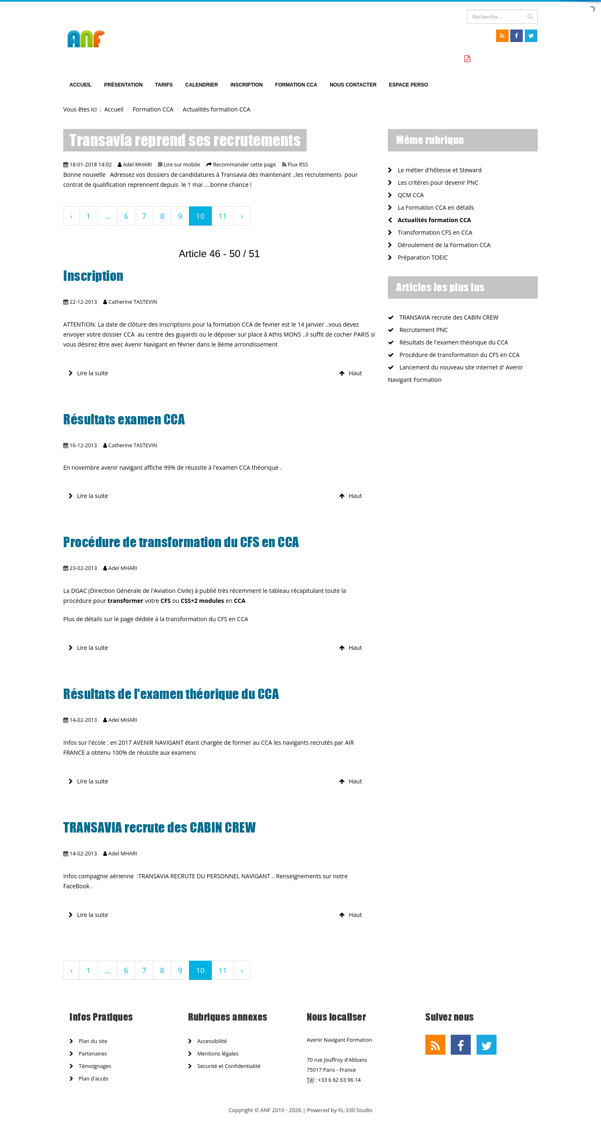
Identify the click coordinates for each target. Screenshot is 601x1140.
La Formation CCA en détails (431, 207)
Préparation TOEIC (418, 257)
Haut (350, 373)
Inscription (247, 85)
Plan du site (88, 1041)
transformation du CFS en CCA (208, 619)
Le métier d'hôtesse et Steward (435, 170)
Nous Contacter (353, 85)
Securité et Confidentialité (224, 1066)
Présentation (123, 85)
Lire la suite (88, 373)
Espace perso (408, 85)
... (107, 216)
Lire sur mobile (182, 164)
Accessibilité (207, 1041)
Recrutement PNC (418, 330)
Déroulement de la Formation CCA (439, 245)
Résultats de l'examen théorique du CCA (171, 694)
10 (200, 216)
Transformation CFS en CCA (430, 232)
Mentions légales (213, 1053)
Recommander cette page (244, 164)
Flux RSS (298, 164)
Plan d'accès (89, 1078)
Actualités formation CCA (429, 220)
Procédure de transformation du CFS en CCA (181, 542)
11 (223, 216)
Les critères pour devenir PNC (433, 182)
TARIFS (164, 85)
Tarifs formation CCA (503, 58)
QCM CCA (406, 195)
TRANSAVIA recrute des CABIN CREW (159, 827)
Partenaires (88, 1053)
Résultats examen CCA (124, 419)
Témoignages (90, 1066)
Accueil (81, 85)
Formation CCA (296, 85)
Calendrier (201, 85)
